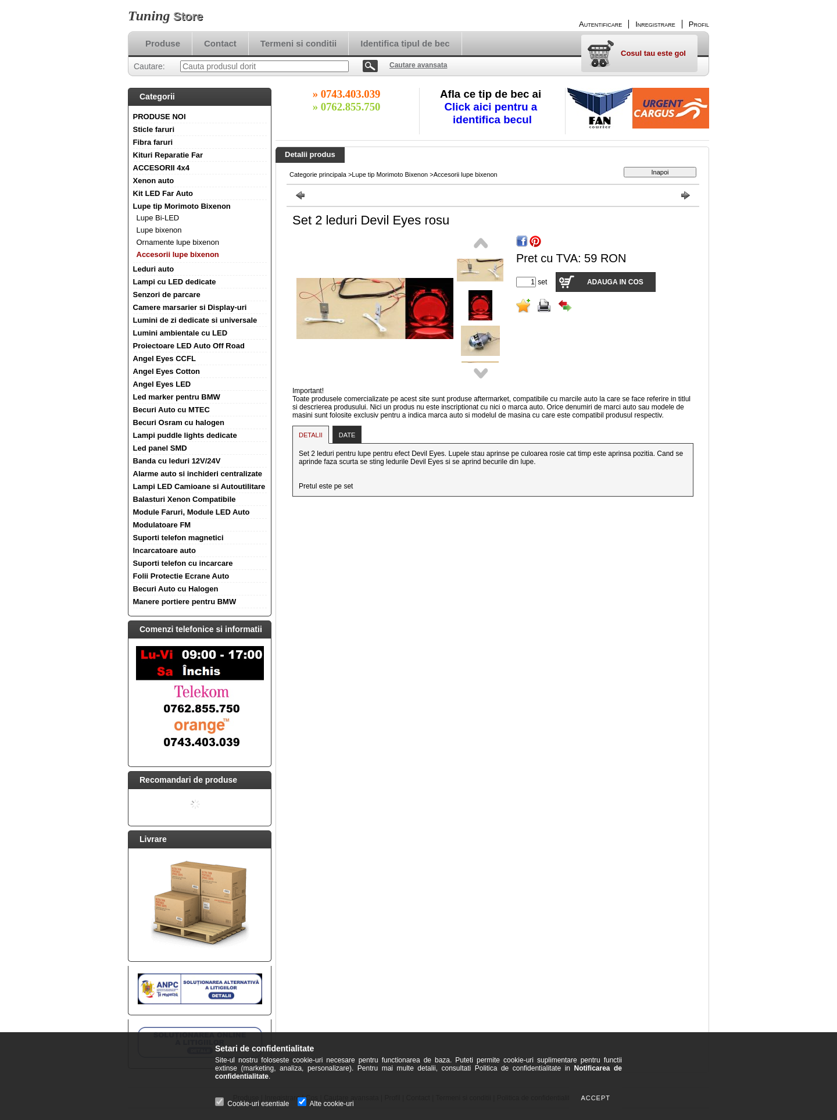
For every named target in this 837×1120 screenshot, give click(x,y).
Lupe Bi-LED (158, 217)
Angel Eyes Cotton (167, 371)
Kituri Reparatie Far (168, 155)
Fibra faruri (153, 142)
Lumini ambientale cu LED (180, 333)
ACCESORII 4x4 (161, 167)
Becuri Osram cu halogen (179, 422)
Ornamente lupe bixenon (178, 242)
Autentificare (600, 24)
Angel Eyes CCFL (164, 358)
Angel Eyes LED (162, 384)
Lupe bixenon (159, 230)
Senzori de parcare (167, 294)
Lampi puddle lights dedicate (185, 435)
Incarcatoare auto (164, 550)
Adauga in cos (615, 282)
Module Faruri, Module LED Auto (191, 512)
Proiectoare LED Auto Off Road (189, 345)
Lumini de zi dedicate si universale (195, 320)
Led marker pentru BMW (176, 397)
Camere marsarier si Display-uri (190, 307)
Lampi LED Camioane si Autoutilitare (199, 486)
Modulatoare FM (162, 524)
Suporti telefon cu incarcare (183, 563)
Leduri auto (153, 269)
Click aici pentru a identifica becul (493, 113)
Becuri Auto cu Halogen (176, 588)
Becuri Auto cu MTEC (171, 409)
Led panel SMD (160, 448)
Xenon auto (153, 180)
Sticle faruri (154, 129)
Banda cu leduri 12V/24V (177, 460)
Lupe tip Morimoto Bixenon (182, 206)
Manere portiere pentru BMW (185, 601)
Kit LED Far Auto (163, 193)
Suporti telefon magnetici (178, 537)
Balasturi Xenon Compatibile (184, 499)
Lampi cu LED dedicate (174, 281)
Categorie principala (317, 174)
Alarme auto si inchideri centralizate (198, 473)
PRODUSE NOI (159, 116)
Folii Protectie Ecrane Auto (181, 576)
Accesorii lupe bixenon (178, 254)
